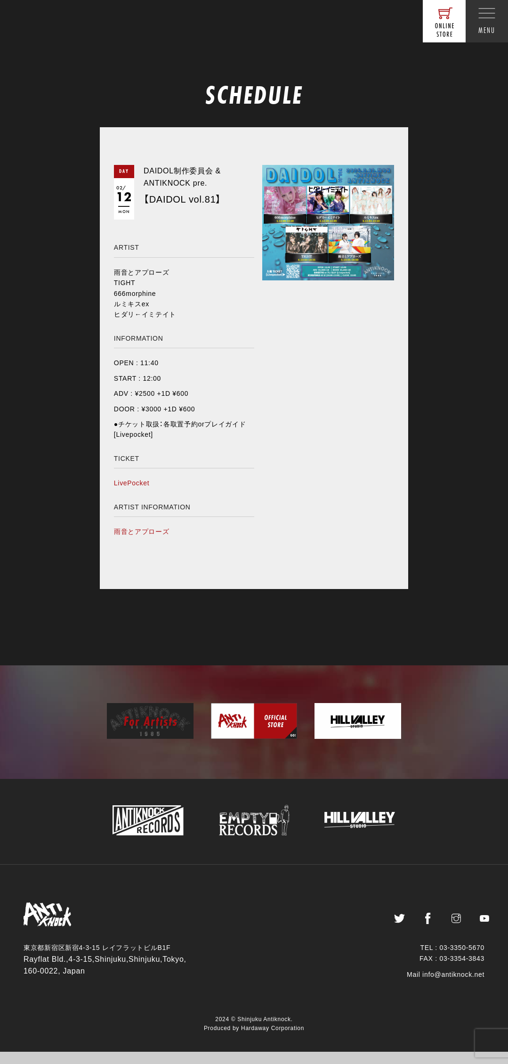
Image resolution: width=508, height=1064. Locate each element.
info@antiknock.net (453, 986)
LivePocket (131, 483)
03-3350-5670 (461, 960)
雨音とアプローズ (141, 531)
